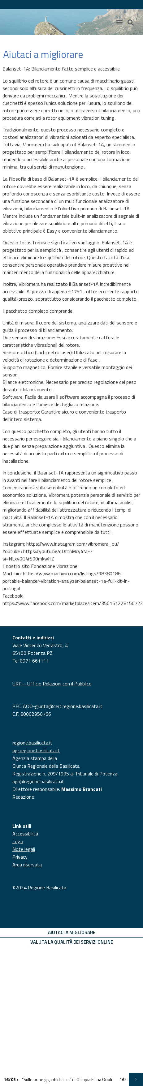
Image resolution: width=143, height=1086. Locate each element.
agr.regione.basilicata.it (36, 750)
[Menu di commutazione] (119, 22)
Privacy (20, 857)
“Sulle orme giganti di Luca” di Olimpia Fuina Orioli (58, 1079)
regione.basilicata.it (32, 742)
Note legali (23, 849)
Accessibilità (25, 833)
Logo (17, 841)
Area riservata (27, 864)
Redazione (23, 797)
